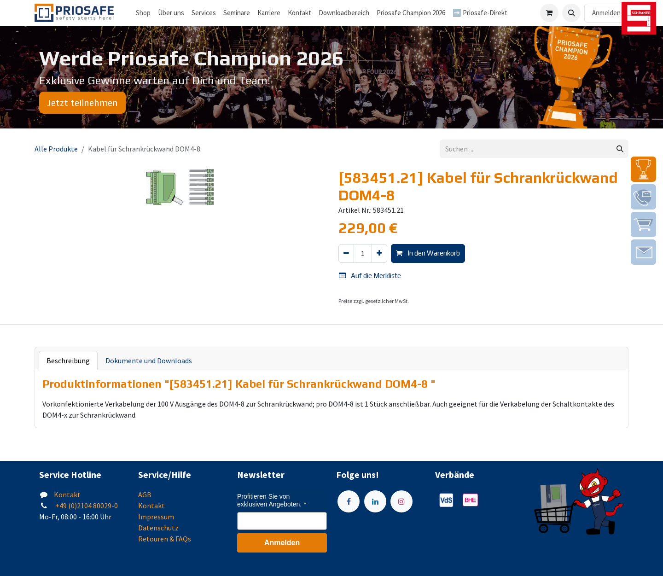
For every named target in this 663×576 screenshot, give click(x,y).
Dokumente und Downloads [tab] (148, 360)
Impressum (156, 516)
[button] (571, 13)
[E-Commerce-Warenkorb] (549, 13)
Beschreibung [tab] (68, 360)
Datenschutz (158, 527)
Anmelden (606, 12)
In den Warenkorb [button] (428, 253)
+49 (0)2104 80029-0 (86, 505)
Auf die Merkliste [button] (370, 275)
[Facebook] (348, 501)
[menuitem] (171, 13)
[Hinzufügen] (379, 253)
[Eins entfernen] (346, 253)
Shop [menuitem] (143, 12)
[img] (643, 169)
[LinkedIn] (375, 501)
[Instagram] (401, 501)
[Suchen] (619, 149)
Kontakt (67, 494)
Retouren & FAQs (164, 538)
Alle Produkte (56, 148)
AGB (144, 494)
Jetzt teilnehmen (82, 102)
